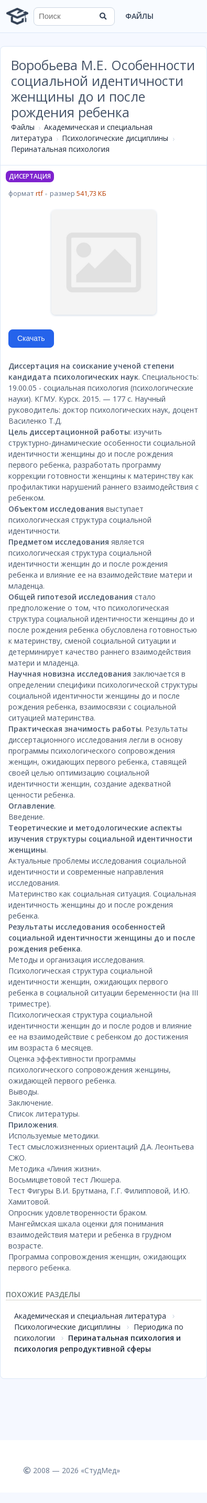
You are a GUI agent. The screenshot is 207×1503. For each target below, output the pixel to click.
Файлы (139, 16)
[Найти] (103, 16)
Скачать (31, 338)
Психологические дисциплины (115, 138)
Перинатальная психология (60, 149)
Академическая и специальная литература (90, 1316)
